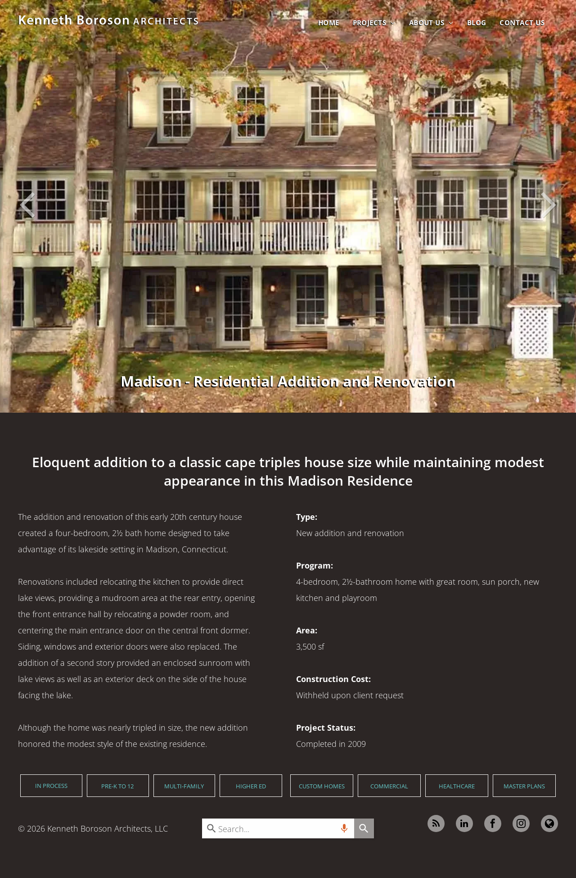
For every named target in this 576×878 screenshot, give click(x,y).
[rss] (436, 824)
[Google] (549, 824)
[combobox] (278, 828)
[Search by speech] (344, 828)
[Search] (364, 828)
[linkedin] (464, 824)
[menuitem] (328, 22)
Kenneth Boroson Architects (99, 828)
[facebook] (492, 824)
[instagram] (521, 824)
